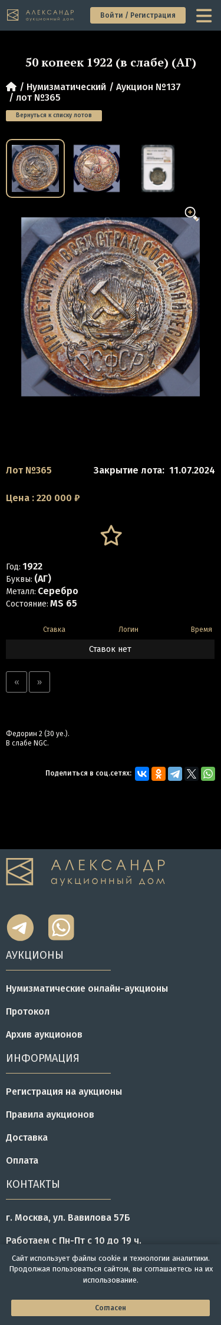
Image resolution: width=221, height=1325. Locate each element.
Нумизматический (66, 86)
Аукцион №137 (148, 86)
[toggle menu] (205, 15)
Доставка (27, 1137)
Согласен (110, 1308)
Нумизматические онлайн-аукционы (87, 988)
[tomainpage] (41, 15)
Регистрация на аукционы (64, 1091)
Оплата (22, 1160)
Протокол (28, 1011)
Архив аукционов (44, 1034)
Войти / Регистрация (138, 15)
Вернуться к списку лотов (54, 115)
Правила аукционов (50, 1114)
